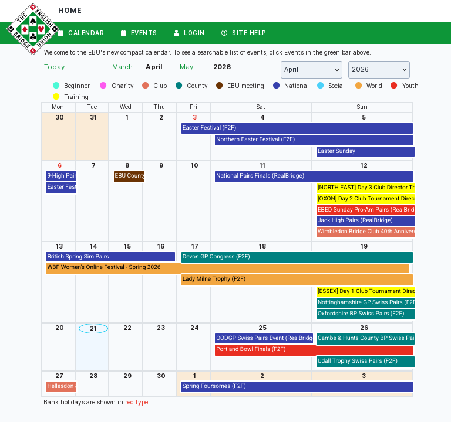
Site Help (243, 32)
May (186, 67)
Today (54, 67)
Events (139, 32)
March (122, 67)
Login (189, 32)
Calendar (81, 32)
